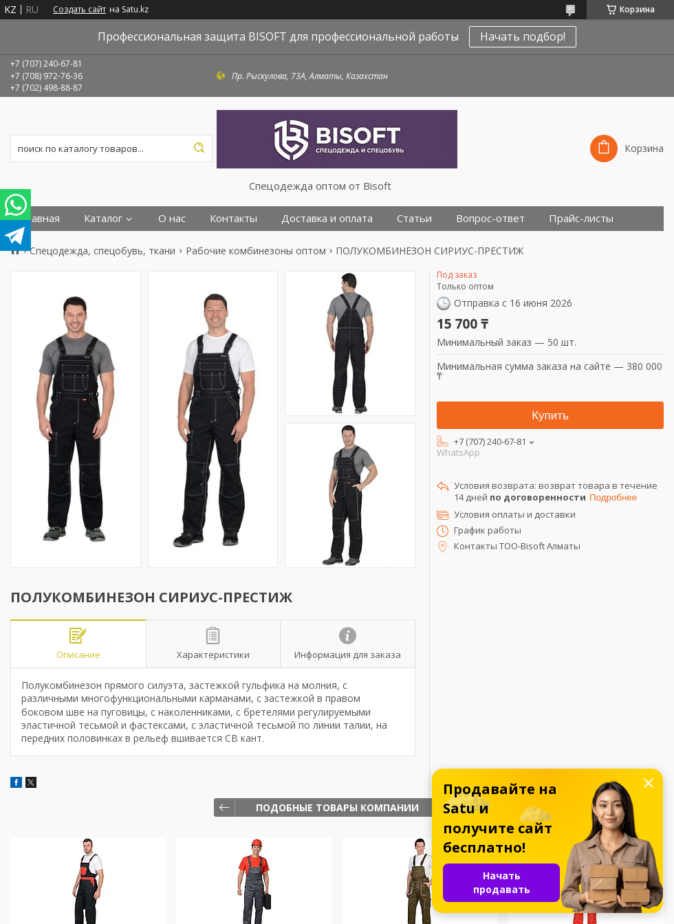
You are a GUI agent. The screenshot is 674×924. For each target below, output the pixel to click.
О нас (172, 218)
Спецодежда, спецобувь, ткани (102, 251)
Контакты (233, 218)
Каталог (103, 218)
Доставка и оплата (327, 218)
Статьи (414, 218)
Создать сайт (79, 9)
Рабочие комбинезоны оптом (256, 251)
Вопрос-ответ (490, 218)
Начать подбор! (522, 36)
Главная (40, 218)
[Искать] (199, 148)
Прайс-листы (581, 218)
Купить (550, 415)
